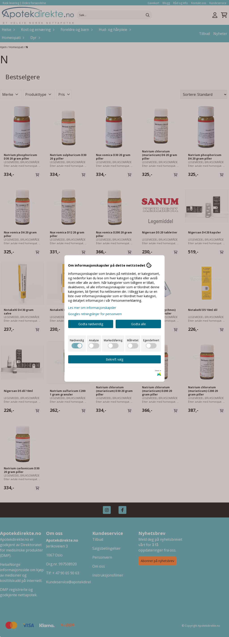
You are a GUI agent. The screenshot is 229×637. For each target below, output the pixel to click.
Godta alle (138, 324)
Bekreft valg (114, 359)
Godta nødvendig (90, 324)
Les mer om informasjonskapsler (92, 308)
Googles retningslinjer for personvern (95, 314)
